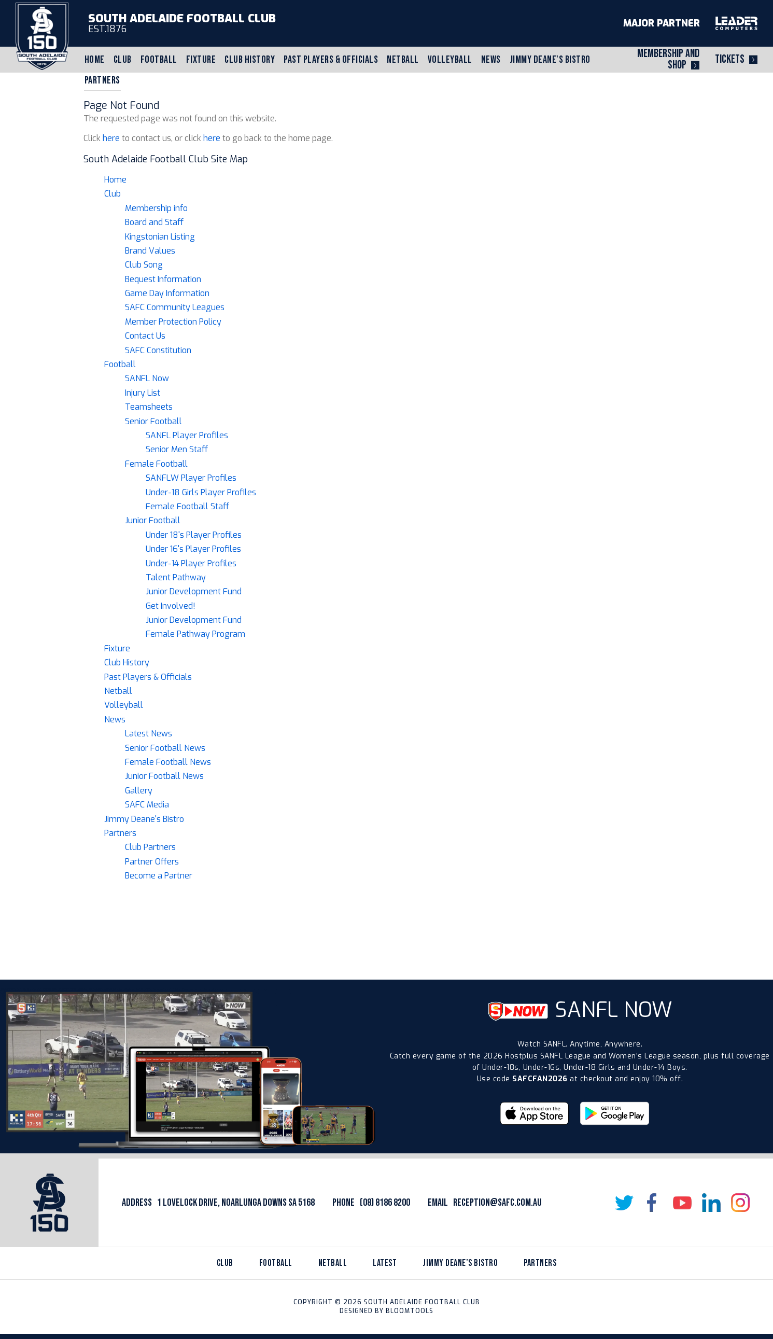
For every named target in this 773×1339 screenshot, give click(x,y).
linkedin (711, 1202)
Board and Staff (154, 222)
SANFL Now (147, 378)
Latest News (148, 733)
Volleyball (450, 59)
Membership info (156, 208)
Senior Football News (165, 748)
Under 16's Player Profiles (193, 548)
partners (540, 1263)
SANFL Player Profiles (187, 435)
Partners (102, 80)
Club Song (144, 264)
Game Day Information (167, 293)
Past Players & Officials (331, 59)
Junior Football (152, 520)
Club (123, 59)
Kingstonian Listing (160, 236)
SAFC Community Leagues (174, 307)
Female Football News (168, 762)
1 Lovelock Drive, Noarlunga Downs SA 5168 (236, 1202)
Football (158, 59)
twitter (624, 1202)
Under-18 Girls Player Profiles (201, 492)
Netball (403, 59)
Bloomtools (409, 1311)
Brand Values (150, 250)
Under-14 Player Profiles (191, 563)
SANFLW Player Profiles (191, 477)
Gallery (138, 790)
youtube (682, 1202)
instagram (740, 1202)
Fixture (201, 59)
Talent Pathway (176, 577)
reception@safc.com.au (497, 1202)
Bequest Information (163, 279)
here (111, 138)
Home (95, 59)
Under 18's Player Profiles (194, 534)
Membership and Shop (668, 59)
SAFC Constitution (158, 350)
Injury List (142, 392)
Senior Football (153, 421)
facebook (653, 1202)
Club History (249, 59)
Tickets (729, 59)
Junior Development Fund (194, 591)
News (491, 59)
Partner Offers (152, 861)
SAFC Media (147, 804)
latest (385, 1263)
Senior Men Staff (177, 449)
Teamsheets (149, 406)
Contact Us (145, 335)
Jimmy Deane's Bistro (550, 59)
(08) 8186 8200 (385, 1202)
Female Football (156, 463)
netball (332, 1263)
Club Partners (150, 847)
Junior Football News (164, 776)
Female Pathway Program (195, 634)
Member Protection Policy (173, 321)
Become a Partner (158, 875)
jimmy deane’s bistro (460, 1263)
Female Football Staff (187, 506)
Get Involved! (170, 606)
